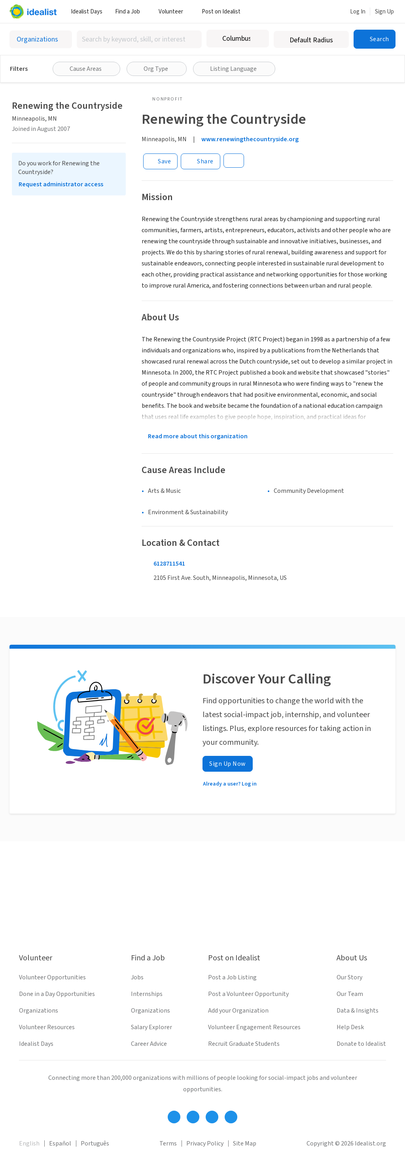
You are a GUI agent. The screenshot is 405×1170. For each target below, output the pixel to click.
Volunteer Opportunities (52, 977)
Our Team (350, 994)
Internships (147, 994)
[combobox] (139, 39)
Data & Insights (358, 1010)
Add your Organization (238, 1010)
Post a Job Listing (232, 977)
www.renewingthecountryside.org (250, 139)
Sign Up (384, 12)
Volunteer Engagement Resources (254, 1027)
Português (95, 1143)
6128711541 (169, 563)
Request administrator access (61, 184)
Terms (168, 1143)
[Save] (160, 161)
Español (60, 1143)
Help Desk (350, 1027)
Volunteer (174, 12)
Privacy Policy (204, 1143)
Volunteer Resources (47, 1027)
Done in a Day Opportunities (57, 994)
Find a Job (130, 12)
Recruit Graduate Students (244, 1043)
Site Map (244, 1143)
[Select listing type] (40, 39)
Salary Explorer (151, 1027)
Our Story (349, 977)
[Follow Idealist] (174, 1117)
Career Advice (149, 1043)
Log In (357, 12)
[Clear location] (258, 39)
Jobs (137, 977)
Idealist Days (86, 12)
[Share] (200, 161)
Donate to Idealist (361, 1043)
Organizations (38, 1010)
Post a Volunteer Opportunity (248, 994)
